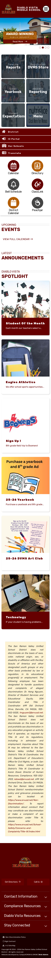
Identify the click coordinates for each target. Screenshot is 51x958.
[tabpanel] (25, 31)
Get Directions (13, 882)
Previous (40, 41)
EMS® (35, 955)
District (13, 132)
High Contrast (10, 941)
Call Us (38, 882)
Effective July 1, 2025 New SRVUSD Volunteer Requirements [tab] (48, 47)
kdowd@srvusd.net (24, 779)
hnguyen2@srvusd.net (31, 712)
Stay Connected (17, 925)
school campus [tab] (42, 47)
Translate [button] (14, 153)
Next (46, 41)
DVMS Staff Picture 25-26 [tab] (45, 47)
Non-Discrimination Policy (14, 937)
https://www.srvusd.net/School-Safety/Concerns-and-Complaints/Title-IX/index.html (24, 828)
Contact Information (20, 896)
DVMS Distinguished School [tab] (40, 47)
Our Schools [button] (16, 146)
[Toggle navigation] (46, 9)
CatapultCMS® (25, 955)
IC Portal (14, 139)
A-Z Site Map (9, 946)
